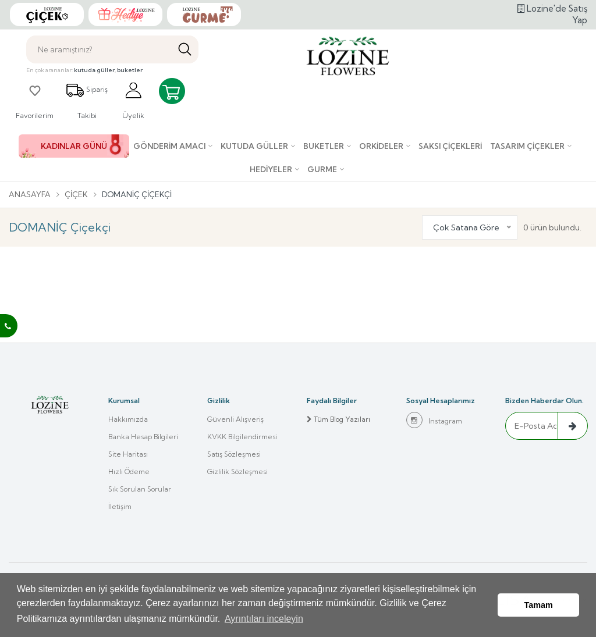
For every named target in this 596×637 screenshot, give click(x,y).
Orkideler (381, 146)
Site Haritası (128, 454)
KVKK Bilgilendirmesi (242, 436)
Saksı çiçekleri (450, 146)
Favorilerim (35, 100)
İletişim (120, 506)
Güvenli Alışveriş (235, 419)
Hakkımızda (128, 419)
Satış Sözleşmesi (234, 454)
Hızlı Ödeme (129, 471)
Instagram (434, 420)
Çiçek (76, 194)
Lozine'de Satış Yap (552, 14)
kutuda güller (94, 70)
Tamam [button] (538, 605)
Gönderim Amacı (169, 146)
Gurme (322, 169)
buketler (130, 70)
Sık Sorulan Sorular (139, 489)
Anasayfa (30, 194)
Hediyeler (271, 169)
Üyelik (133, 100)
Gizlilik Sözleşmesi (237, 471)
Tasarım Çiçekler (527, 146)
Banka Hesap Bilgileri (143, 436)
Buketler (323, 146)
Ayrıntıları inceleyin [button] (264, 619)
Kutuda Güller (254, 146)
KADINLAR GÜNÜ (74, 146)
